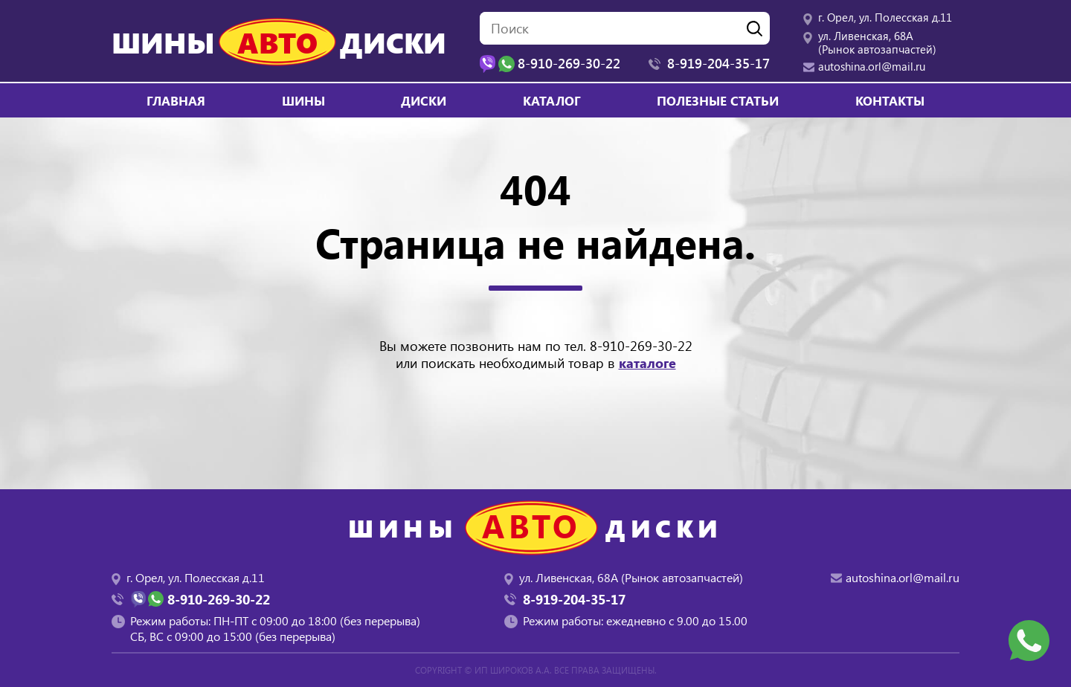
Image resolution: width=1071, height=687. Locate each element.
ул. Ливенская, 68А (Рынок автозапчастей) (877, 42)
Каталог (552, 100)
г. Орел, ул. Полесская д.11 (885, 17)
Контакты (889, 100)
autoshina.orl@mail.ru (871, 66)
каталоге (647, 363)
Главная (176, 100)
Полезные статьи (718, 100)
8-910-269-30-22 (641, 346)
